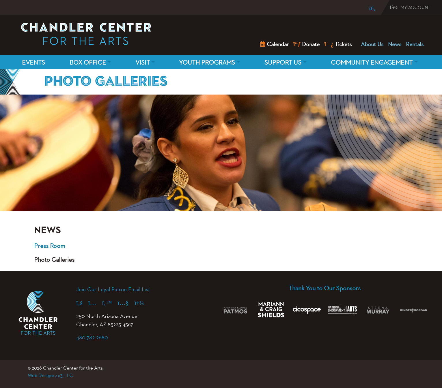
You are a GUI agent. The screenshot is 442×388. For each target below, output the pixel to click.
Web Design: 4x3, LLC (50, 375)
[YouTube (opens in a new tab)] (126, 303)
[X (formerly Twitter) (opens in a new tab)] (110, 303)
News (394, 44)
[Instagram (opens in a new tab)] (95, 303)
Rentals (415, 44)
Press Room (49, 246)
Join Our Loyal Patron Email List (113, 289)
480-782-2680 (92, 337)
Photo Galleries (54, 259)
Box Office (88, 62)
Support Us (282, 62)
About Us (372, 44)
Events (33, 62)
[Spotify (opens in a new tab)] (142, 303)
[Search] (368, 8)
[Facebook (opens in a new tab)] (82, 303)
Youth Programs (207, 62)
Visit (142, 62)
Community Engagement (372, 62)
